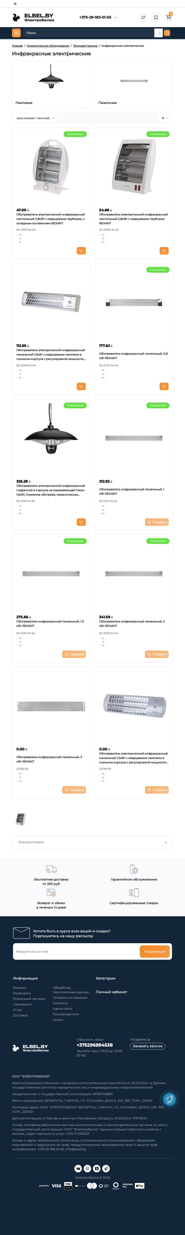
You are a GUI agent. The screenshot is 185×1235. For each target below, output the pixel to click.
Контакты (60, 1003)
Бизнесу (19, 988)
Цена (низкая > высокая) (35, 118)
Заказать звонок (147, 1046)
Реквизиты (22, 993)
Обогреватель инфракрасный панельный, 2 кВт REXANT (132, 624)
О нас (17, 1010)
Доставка (20, 1015)
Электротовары (93, 842)
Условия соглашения (70, 998)
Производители (66, 1014)
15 (165, 118)
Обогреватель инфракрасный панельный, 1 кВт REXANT (131, 491)
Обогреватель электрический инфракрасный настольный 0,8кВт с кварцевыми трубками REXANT (133, 219)
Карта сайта (62, 1009)
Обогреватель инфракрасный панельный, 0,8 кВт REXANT (133, 356)
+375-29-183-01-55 (95, 17)
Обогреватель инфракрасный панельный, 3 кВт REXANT (49, 759)
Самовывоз (22, 1004)
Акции (58, 1020)
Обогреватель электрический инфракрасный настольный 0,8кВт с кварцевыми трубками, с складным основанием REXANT (50, 219)
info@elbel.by (140, 1040)
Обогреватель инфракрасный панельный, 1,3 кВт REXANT (50, 624)
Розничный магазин (29, 999)
